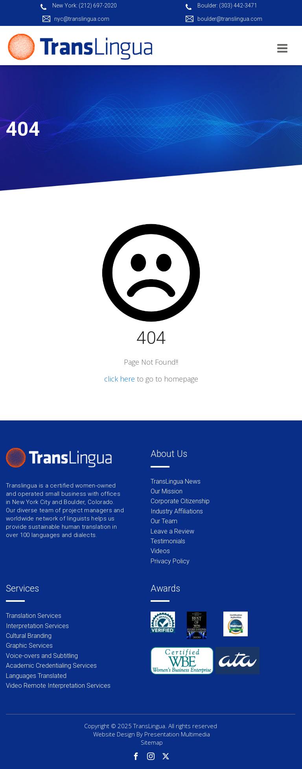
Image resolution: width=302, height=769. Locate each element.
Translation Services (33, 615)
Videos (160, 551)
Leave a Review (172, 531)
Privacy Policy (170, 561)
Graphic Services (29, 645)
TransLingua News (176, 481)
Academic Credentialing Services (51, 665)
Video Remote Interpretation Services (58, 685)
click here (119, 379)
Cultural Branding (29, 635)
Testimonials (168, 541)
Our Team (164, 521)
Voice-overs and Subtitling (42, 655)
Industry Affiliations (177, 511)
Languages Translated (36, 675)
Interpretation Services (37, 626)
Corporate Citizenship (180, 501)
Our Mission (166, 491)
